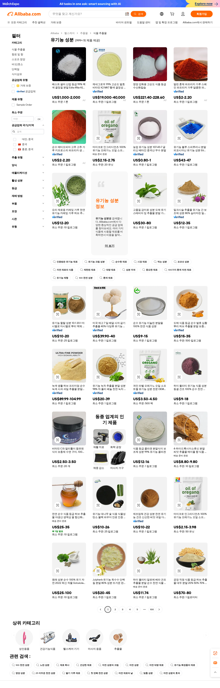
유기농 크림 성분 (95, 261)
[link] (215, 653)
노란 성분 (42, 665)
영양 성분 (18, 673)
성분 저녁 (128, 269)
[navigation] (28, 321)
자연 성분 (132, 665)
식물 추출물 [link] (100, 33)
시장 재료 (140, 261)
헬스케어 (69, 33)
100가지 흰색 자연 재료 (177, 269)
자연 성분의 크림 (108, 665)
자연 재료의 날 (124, 673)
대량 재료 (108, 269)
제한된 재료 (87, 269)
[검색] (138, 14)
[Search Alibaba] (87, 14)
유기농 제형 (60, 277)
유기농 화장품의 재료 (182, 665)
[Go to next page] (159, 609)
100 (152, 609)
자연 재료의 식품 (63, 269)
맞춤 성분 (146, 673)
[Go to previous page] (100, 609)
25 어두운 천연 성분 (43, 673)
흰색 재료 (106, 277)
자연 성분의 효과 (170, 673)
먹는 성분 (160, 261)
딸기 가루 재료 (71, 673)
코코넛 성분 (181, 261)
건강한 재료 (83, 665)
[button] (127, 14)
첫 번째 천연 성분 (97, 673)
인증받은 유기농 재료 (65, 261)
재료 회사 (62, 665)
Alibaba (55, 33)
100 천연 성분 (84, 277)
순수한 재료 (119, 261)
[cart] (173, 14)
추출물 (84, 33)
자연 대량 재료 (155, 665)
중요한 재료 (149, 269)
